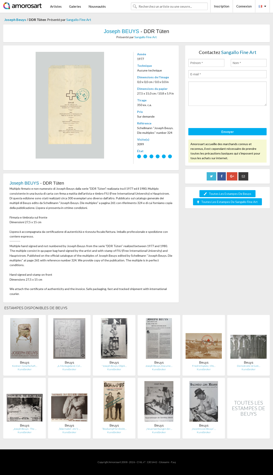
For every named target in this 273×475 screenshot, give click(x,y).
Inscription (221, 6)
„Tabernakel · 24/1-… (69, 428)
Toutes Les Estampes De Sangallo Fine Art (227, 202)
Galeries (75, 6)
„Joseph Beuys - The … (24, 428)
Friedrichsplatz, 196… (203, 365)
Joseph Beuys (15, 19)
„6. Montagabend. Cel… (69, 365)
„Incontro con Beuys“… (204, 428)
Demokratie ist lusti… (248, 365)
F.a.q (173, 462)
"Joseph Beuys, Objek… (114, 365)
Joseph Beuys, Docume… (158, 365)
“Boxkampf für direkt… (114, 428)
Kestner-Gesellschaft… (24, 365)
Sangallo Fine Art (78, 19)
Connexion (244, 6)
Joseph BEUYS (121, 31)
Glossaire (164, 462)
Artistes (56, 6)
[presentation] (220, 117)
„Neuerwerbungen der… (159, 428)
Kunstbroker (25, 369)
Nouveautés (97, 6)
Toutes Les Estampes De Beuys (227, 193)
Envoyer (227, 132)
